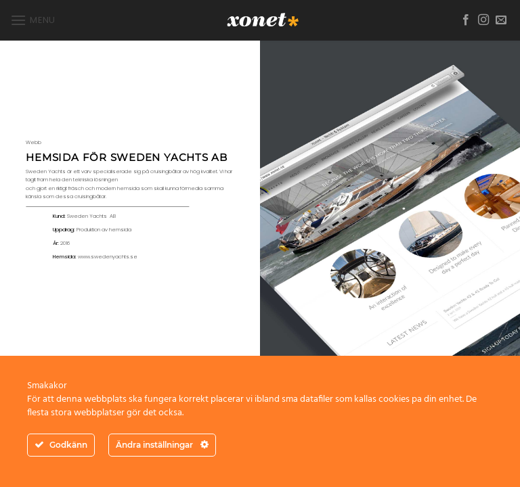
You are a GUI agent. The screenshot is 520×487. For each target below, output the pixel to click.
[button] (33, 20)
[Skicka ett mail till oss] (501, 20)
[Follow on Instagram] (483, 20)
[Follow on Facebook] (465, 20)
